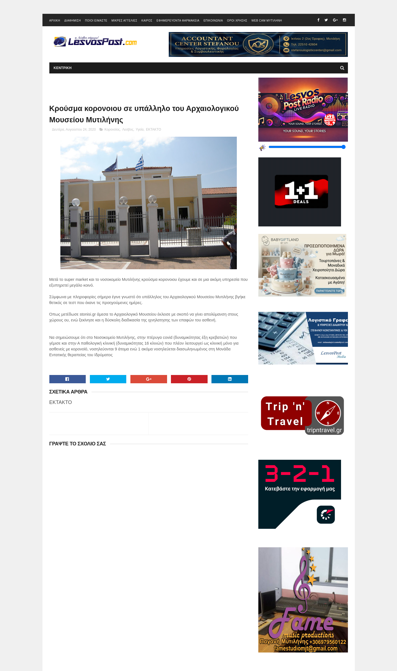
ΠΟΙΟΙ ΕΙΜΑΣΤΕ (96, 20)
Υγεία (139, 129)
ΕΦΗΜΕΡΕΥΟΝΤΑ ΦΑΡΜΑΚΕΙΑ (178, 20)
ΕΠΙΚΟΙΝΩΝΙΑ (213, 20)
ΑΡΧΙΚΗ (54, 20)
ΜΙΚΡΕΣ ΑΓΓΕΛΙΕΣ (124, 20)
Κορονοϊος (112, 129)
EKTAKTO (153, 129)
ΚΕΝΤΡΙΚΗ (63, 68)
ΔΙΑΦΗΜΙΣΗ (72, 20)
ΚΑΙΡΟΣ (146, 20)
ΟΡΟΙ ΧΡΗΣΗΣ (237, 20)
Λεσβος (127, 129)
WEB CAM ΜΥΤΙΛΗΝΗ (266, 20)
